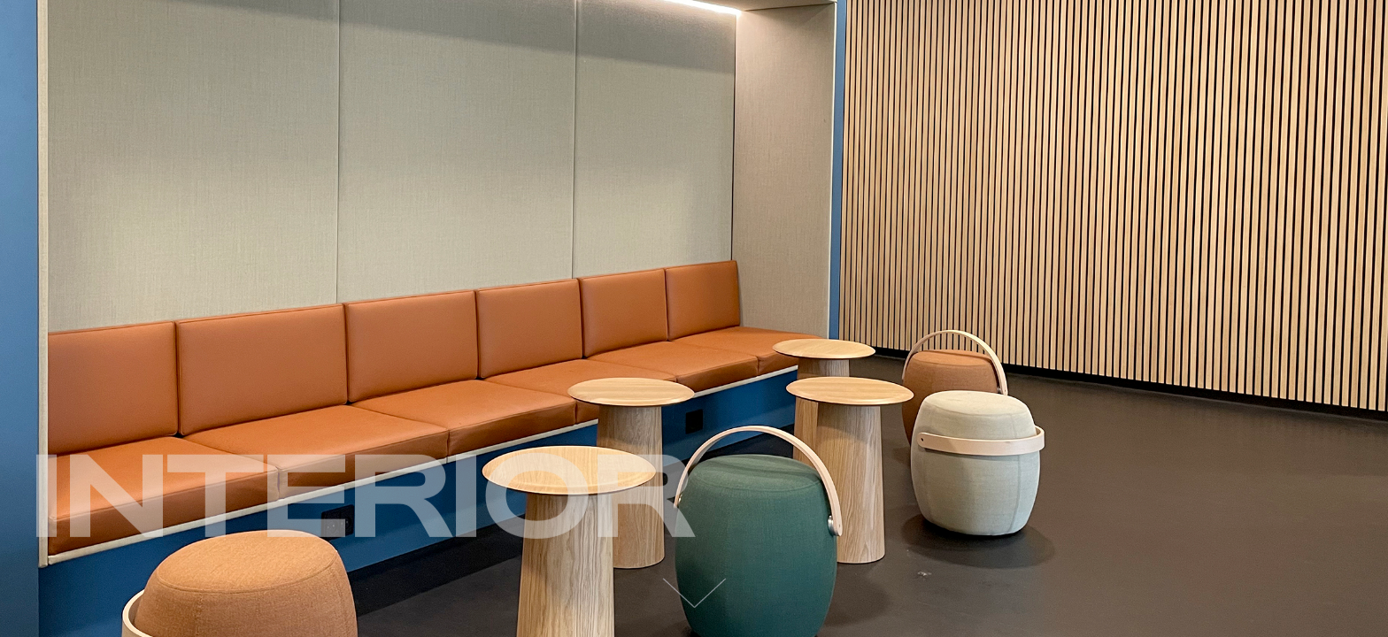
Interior (359, 502)
